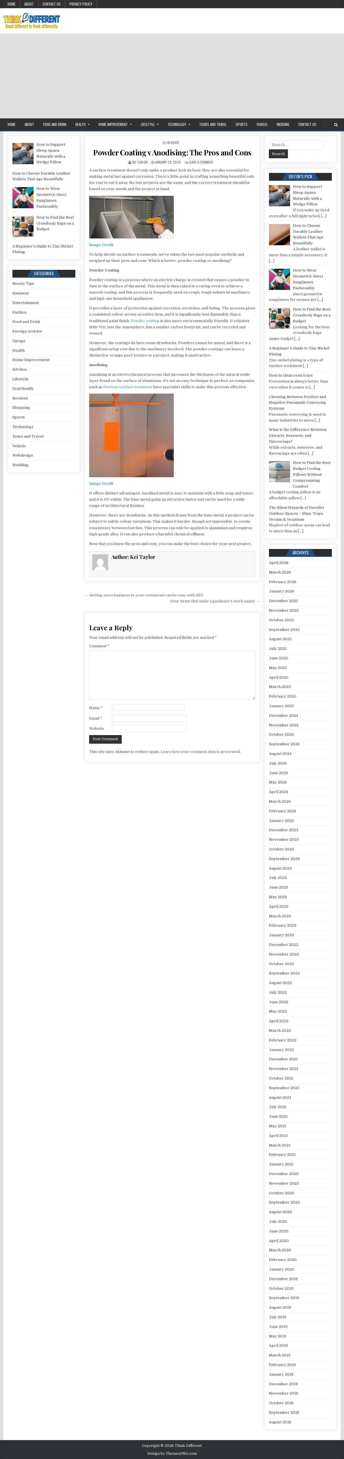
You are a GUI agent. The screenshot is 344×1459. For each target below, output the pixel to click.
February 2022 (282, 1040)
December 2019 (283, 1279)
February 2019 (282, 1365)
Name (96, 708)
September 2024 (284, 744)
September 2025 (284, 630)
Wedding (283, 124)
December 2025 (283, 601)
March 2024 (280, 801)
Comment (99, 646)
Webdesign (22, 455)
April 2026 (278, 563)
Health (80, 124)
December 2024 (283, 715)
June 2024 (278, 773)
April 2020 (279, 1241)
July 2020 (278, 1221)
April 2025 (278, 677)
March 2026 (280, 572)
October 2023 (281, 849)
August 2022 (280, 983)
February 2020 (283, 1260)
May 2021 (277, 1126)
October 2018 (281, 1403)
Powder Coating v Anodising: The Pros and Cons (172, 152)
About (29, 4)
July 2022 (278, 992)
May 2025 (278, 668)
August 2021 (280, 1097)
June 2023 (278, 887)
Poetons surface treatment (127, 387)
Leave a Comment (201, 162)
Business (20, 293)
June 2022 (278, 1002)
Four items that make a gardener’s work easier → (215, 601)
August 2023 (280, 868)
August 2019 (280, 1307)
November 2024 (284, 725)
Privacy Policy (81, 4)
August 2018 (280, 1422)
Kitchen (19, 369)
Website (96, 728)
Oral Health (22, 389)
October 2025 (281, 620)
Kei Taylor (140, 162)
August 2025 (280, 639)
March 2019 (279, 1355)
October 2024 (281, 734)
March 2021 (279, 1145)
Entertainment (25, 303)
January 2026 (281, 591)
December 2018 (283, 1384)
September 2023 (284, 859)
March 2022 (280, 1030)
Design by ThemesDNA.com (172, 1454)
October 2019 (281, 1288)
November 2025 (284, 610)
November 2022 (284, 954)
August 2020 (280, 1212)
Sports (241, 124)
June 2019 (278, 1327)
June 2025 (278, 658)
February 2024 (282, 811)
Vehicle (262, 124)
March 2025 (280, 687)
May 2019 (277, 1336)
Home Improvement (113, 124)
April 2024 (278, 792)
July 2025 (278, 648)
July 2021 (277, 1107)
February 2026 (282, 582)
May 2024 (278, 782)
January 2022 (281, 1050)
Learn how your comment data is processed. (201, 752)
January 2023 (281, 935)
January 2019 (281, 1374)
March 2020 (280, 1250)
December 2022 (283, 945)
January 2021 (281, 1164)
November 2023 (284, 839)
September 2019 (284, 1298)
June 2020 (278, 1231)
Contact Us (52, 4)
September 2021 (284, 1088)
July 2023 (278, 878)
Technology (177, 124)
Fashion (19, 312)
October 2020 (281, 1193)
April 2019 (278, 1345)
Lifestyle (148, 124)
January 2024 (281, 820)
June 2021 (278, 1116)
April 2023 (278, 906)
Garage (18, 341)
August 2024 (280, 754)
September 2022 (284, 973)
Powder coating (145, 321)
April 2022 (278, 1021)
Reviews (173, 142)
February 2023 (282, 925)
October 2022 (281, 964)
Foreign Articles (27, 331)
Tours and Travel (213, 124)
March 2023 (280, 916)
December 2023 (283, 830)
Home (12, 4)
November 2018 (283, 1393)
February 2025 (282, 696)
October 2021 (281, 1078)
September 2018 (284, 1412)
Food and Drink (54, 124)
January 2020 (281, 1269)
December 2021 (283, 1059)
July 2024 (278, 763)
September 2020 (284, 1202)
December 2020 (284, 1174)
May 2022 (278, 1011)
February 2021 (282, 1154)
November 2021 (283, 1069)
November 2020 (284, 1183)
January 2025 (281, 706)
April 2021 (278, 1136)
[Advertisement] (172, 76)
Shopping (21, 407)
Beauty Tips (23, 283)
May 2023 (278, 897)
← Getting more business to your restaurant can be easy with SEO (144, 595)
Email (95, 718)
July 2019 (277, 1317)
